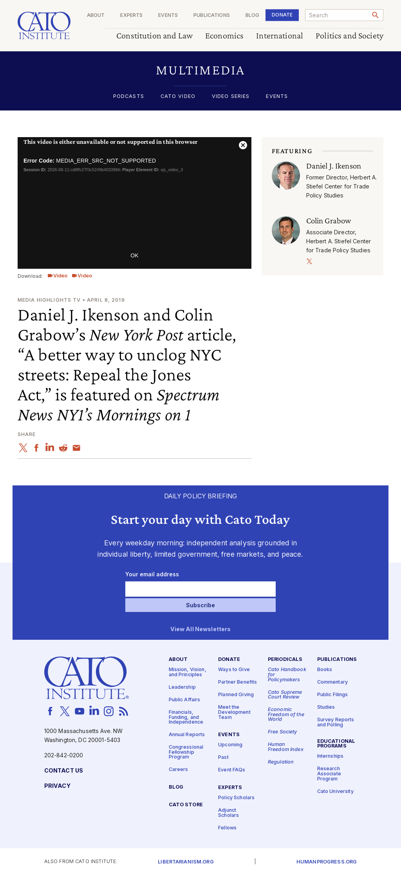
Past (223, 757)
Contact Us (63, 771)
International (279, 35)
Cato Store (186, 804)
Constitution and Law (154, 35)
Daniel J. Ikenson (333, 165)
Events (168, 15)
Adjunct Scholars (228, 813)
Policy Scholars (236, 797)
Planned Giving (236, 694)
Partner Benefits (237, 682)
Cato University (335, 791)
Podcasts (128, 96)
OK (134, 255)
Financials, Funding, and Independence (186, 717)
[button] (200, 70)
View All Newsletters (200, 629)
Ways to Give (234, 669)
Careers (178, 769)
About (96, 15)
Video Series (231, 96)
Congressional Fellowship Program (186, 752)
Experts (131, 15)
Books (324, 669)
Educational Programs (336, 744)
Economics (224, 35)
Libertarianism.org (186, 862)
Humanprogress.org (326, 862)
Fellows (227, 828)
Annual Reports (187, 734)
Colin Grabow (328, 220)
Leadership (182, 687)
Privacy (57, 786)
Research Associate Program (329, 773)
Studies (326, 707)
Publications (211, 15)
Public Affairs (184, 699)
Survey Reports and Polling (335, 722)
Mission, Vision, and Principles (187, 672)
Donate (282, 15)
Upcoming (230, 744)
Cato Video (178, 96)
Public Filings (332, 694)
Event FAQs (231, 770)
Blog (253, 15)
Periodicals (285, 659)
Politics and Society (349, 35)
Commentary (332, 682)
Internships (330, 756)
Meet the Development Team (234, 712)
